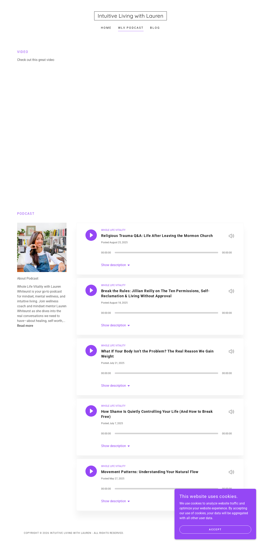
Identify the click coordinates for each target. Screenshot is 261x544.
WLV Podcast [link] (131, 27)
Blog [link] (155, 27)
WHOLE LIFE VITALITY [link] (113, 230)
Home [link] (106, 27)
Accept (215, 529)
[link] (130, 17)
